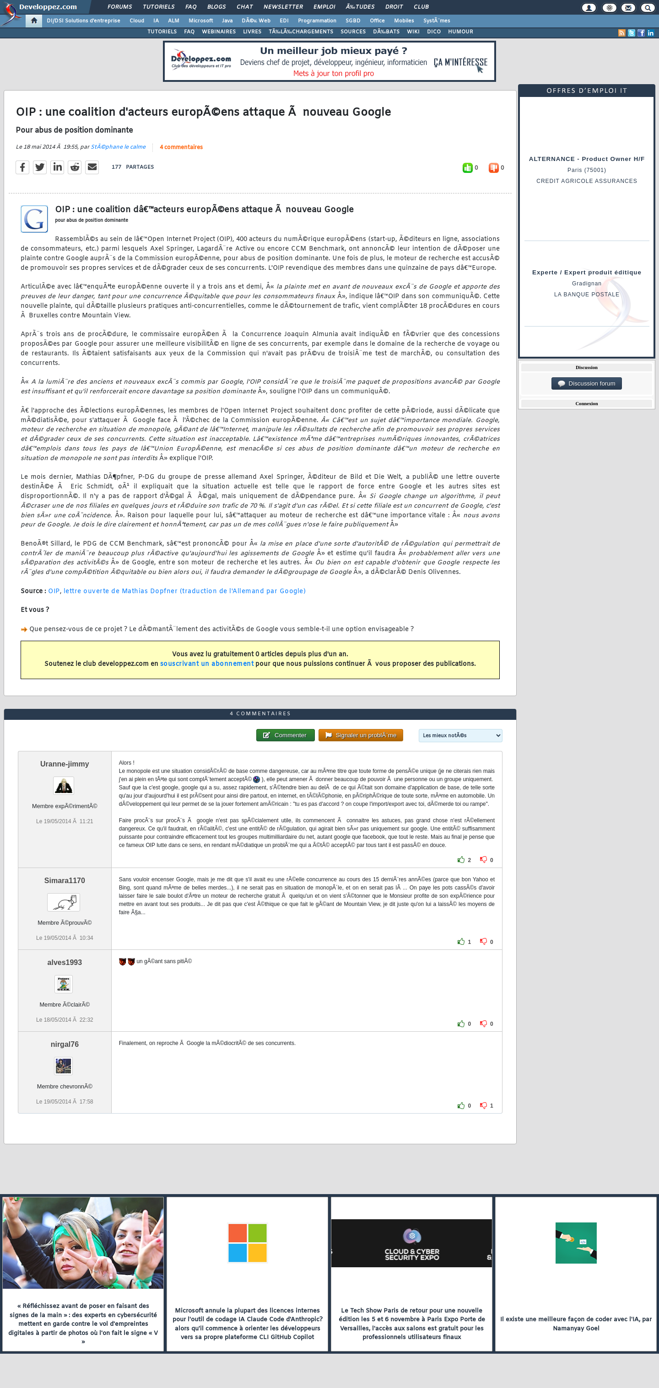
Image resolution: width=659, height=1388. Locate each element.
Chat (245, 7)
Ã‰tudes (360, 7)
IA (156, 21)
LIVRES (252, 32)
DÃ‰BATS (386, 32)
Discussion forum (587, 383)
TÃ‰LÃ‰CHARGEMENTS (301, 32)
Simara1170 (64, 880)
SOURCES (353, 32)
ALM (173, 21)
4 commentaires (181, 147)
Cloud (137, 21)
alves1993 (65, 962)
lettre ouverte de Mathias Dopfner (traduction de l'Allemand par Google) (185, 591)
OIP (54, 591)
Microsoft (201, 21)
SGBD (353, 21)
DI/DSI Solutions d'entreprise (83, 21)
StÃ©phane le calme (118, 147)
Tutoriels (158, 7)
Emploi (324, 7)
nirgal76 (65, 1044)
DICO (434, 32)
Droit (394, 7)
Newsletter (283, 7)
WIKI (413, 32)
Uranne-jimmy (64, 764)
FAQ (190, 7)
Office (377, 21)
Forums (120, 7)
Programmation (317, 21)
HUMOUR (460, 32)
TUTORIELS (162, 32)
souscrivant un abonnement (207, 664)
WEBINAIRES (219, 32)
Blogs (216, 7)
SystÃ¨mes (436, 21)
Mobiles (404, 21)
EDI (284, 21)
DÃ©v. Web (256, 21)
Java (227, 21)
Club (421, 7)
